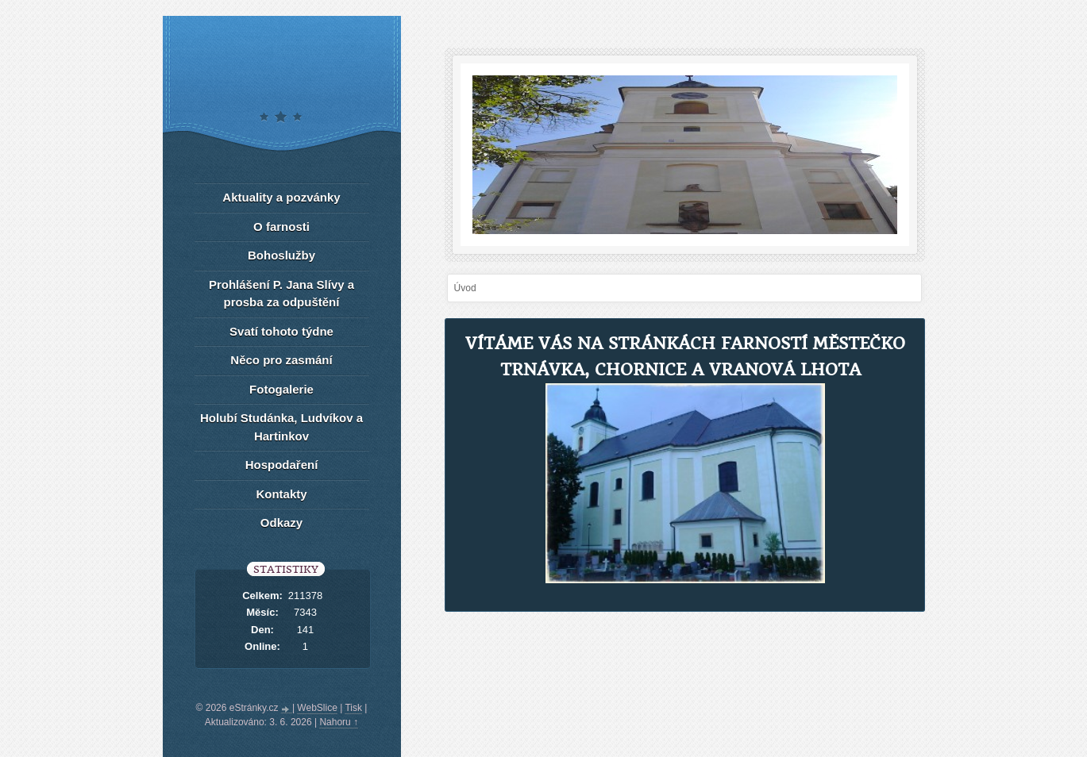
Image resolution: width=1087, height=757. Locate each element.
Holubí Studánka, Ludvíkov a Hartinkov (281, 427)
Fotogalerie (281, 389)
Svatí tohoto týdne (281, 331)
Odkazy (281, 522)
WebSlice (317, 707)
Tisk (353, 707)
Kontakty (281, 494)
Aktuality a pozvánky (281, 197)
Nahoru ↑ (338, 722)
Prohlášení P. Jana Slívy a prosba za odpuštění (281, 293)
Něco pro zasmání (281, 360)
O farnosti (281, 226)
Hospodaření (281, 464)
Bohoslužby (281, 255)
